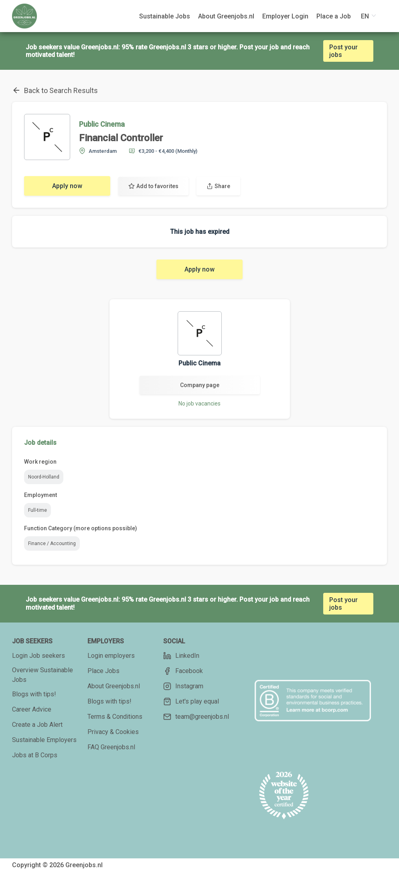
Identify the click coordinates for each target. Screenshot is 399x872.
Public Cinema (102, 124)
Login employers (111, 655)
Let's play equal (191, 702)
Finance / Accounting (52, 543)
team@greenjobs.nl (196, 717)
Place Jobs (103, 671)
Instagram (183, 686)
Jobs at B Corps (34, 755)
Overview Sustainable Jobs (42, 674)
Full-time (37, 510)
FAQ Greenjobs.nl (111, 747)
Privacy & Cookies (113, 732)
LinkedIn (181, 656)
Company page (199, 385)
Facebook (183, 671)
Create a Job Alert (37, 724)
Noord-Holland (43, 477)
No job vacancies (199, 403)
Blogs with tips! (34, 694)
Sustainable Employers (44, 740)
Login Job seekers (38, 655)
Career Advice (31, 709)
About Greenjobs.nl (113, 686)
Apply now (67, 186)
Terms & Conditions (114, 716)
